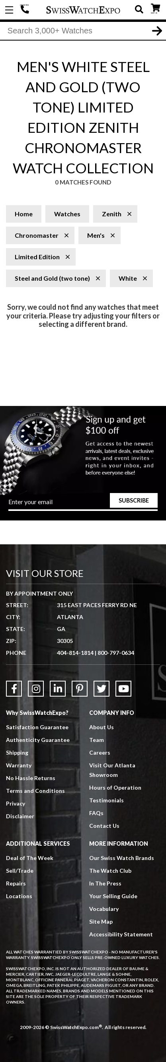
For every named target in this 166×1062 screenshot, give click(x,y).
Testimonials (106, 800)
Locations (19, 896)
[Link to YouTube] (123, 689)
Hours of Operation (115, 787)
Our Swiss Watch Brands (121, 857)
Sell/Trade (19, 870)
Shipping (17, 752)
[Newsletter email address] (83, 504)
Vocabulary (104, 908)
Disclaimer (20, 816)
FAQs (96, 813)
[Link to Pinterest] (80, 689)
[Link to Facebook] (14, 689)
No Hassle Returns (30, 778)
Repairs (16, 883)
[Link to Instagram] (36, 689)
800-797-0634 (116, 652)
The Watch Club (110, 870)
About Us (101, 727)
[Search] (83, 31)
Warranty (18, 765)
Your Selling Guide (113, 896)
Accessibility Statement (121, 934)
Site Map (101, 921)
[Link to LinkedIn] (58, 689)
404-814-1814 (26, 10)
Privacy (15, 803)
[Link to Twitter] (101, 689)
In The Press (105, 883)
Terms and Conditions (35, 790)
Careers (99, 752)
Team (96, 739)
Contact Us (104, 825)
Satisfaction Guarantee (37, 727)
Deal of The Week (29, 857)
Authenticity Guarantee (38, 739)
